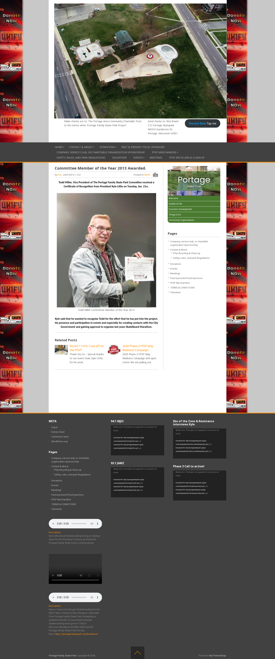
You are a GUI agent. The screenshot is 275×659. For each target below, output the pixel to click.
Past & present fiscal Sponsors (143, 147)
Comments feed (59, 436)
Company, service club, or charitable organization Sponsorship (101, 152)
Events (138, 157)
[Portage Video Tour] (194, 181)
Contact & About (81, 147)
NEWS (147, 174)
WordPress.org (59, 441)
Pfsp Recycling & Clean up (186, 157)
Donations (107, 147)
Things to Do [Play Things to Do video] (175, 214)
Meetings (156, 157)
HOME (58, 147)
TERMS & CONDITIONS (182, 287)
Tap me (202, 123)
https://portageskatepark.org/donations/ (76, 633)
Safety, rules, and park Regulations (81, 157)
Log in (54, 427)
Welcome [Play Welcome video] (173, 198)
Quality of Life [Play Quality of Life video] (175, 204)
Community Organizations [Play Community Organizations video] (181, 220)
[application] (137, 440)
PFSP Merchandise (164, 152)
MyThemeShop (217, 655)
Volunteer (119, 157)
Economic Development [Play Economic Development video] (180, 209)
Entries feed (57, 431)
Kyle (60, 174)
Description (55, 532)
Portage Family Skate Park (62, 655)
